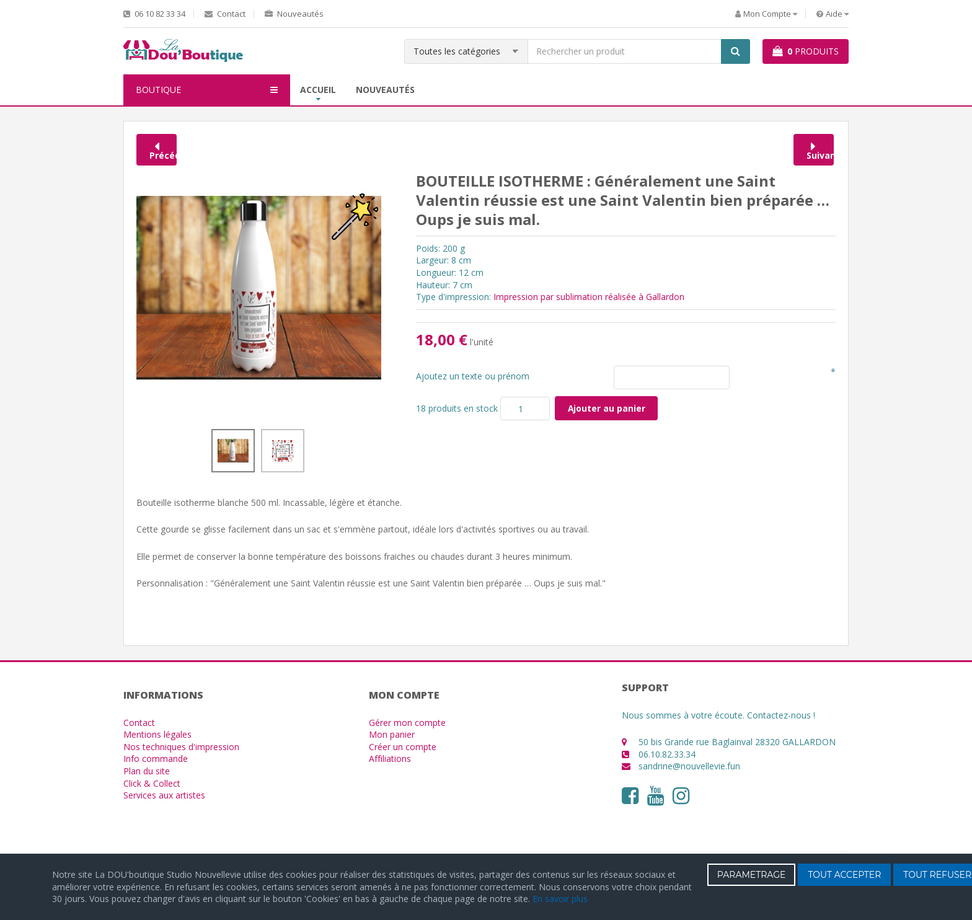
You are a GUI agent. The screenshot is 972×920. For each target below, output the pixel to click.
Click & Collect (151, 783)
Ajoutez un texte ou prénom (472, 376)
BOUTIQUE (207, 89)
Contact (225, 14)
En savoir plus (560, 899)
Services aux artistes (164, 795)
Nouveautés (294, 14)
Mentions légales (157, 734)
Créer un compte (402, 747)
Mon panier (392, 734)
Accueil (318, 89)
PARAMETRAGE (751, 874)
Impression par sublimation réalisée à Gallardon (588, 297)
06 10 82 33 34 (154, 14)
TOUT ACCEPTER (844, 874)
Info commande (155, 758)
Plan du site (146, 771)
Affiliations (390, 758)
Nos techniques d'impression (181, 747)
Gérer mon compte (407, 722)
